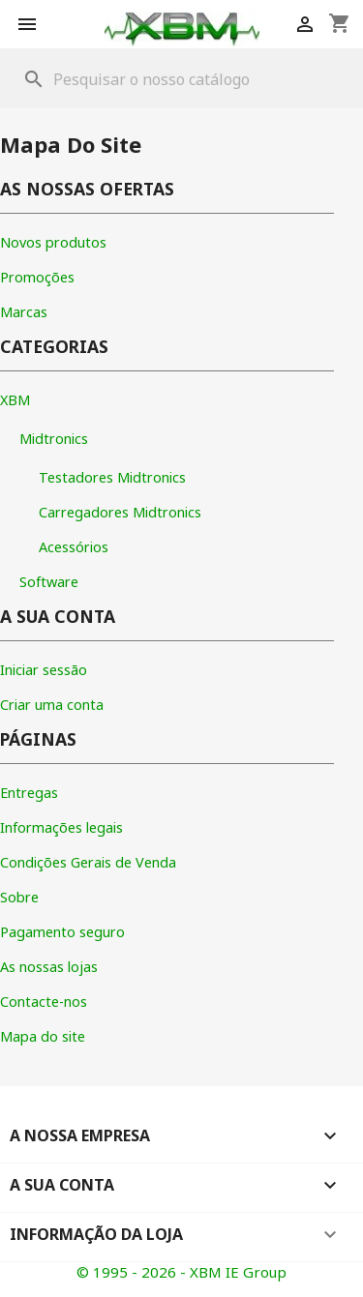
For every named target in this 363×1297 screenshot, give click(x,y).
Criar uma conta (52, 704)
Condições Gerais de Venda (88, 862)
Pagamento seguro (62, 932)
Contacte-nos (43, 1001)
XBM (15, 400)
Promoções (37, 277)
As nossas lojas (49, 967)
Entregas (29, 792)
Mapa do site (42, 1036)
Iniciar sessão (43, 670)
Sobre (19, 897)
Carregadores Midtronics (120, 512)
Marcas (23, 312)
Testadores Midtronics (112, 477)
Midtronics (53, 438)
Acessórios (73, 547)
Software (48, 582)
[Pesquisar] (181, 79)
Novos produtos (53, 242)
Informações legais (61, 827)
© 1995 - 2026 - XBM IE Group (181, 1272)
